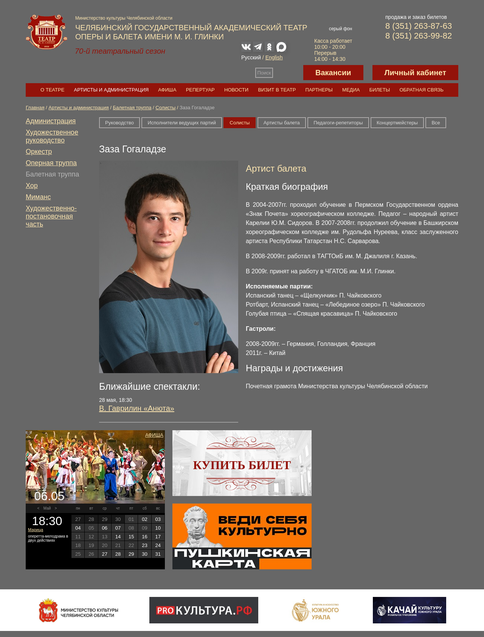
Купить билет (242, 465)
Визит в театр (277, 90)
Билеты (379, 90)
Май (47, 508)
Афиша (167, 90)
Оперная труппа (51, 163)
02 (144, 519)
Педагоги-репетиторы (338, 123)
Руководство (119, 123)
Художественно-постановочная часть (51, 216)
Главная (35, 107)
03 (158, 519)
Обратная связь (421, 90)
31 (158, 554)
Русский (251, 57)
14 (118, 536)
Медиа (351, 90)
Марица (35, 529)
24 (158, 545)
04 (78, 528)
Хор (32, 185)
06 (104, 528)
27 (104, 554)
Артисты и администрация (111, 90)
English (274, 57)
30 (144, 554)
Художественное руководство (52, 136)
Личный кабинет (415, 72)
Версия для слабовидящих (288, 73)
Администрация (51, 121)
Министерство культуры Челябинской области (123, 18)
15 (131, 536)
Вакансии (333, 72)
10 (158, 528)
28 (118, 554)
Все (435, 123)
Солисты (165, 107)
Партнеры (319, 90)
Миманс (38, 197)
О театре (52, 90)
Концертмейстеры (397, 123)
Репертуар (200, 90)
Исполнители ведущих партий (181, 123)
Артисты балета (282, 123)
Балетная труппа (132, 107)
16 (144, 536)
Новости (236, 90)
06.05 (49, 496)
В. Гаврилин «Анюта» (136, 408)
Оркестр (39, 151)
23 (144, 545)
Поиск (264, 73)
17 (158, 536)
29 (131, 554)
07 (118, 528)
